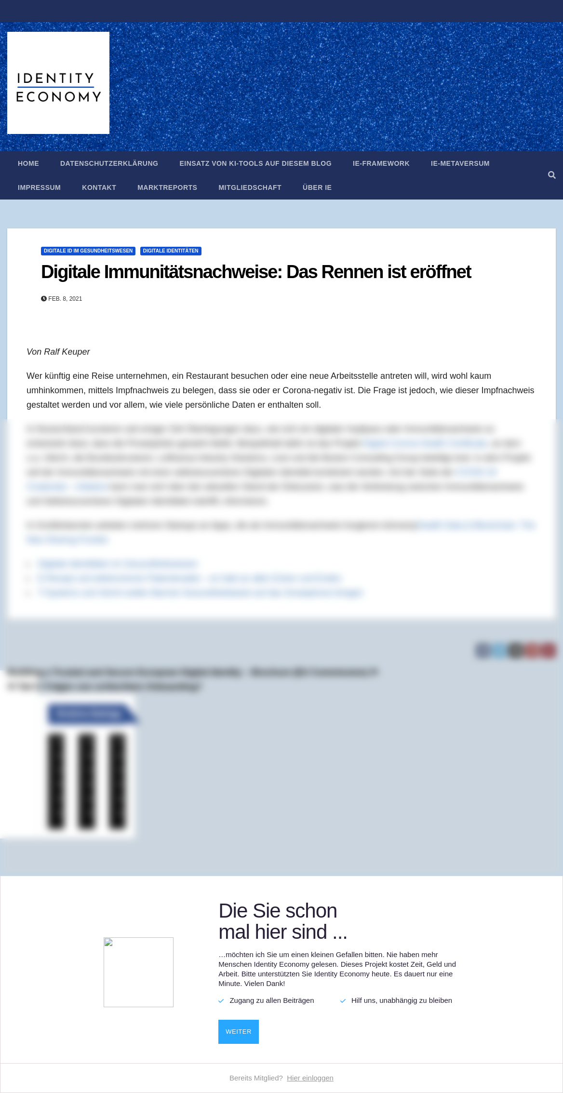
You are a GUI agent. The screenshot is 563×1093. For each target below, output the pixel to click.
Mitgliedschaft (250, 187)
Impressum (39, 187)
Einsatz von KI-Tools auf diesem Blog (255, 163)
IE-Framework (381, 163)
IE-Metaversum (460, 163)
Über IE (317, 187)
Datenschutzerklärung (109, 163)
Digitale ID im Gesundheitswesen (88, 250)
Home (28, 163)
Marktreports (167, 187)
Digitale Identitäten (171, 250)
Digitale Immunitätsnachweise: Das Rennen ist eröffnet (256, 272)
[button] (552, 175)
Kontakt (99, 187)
